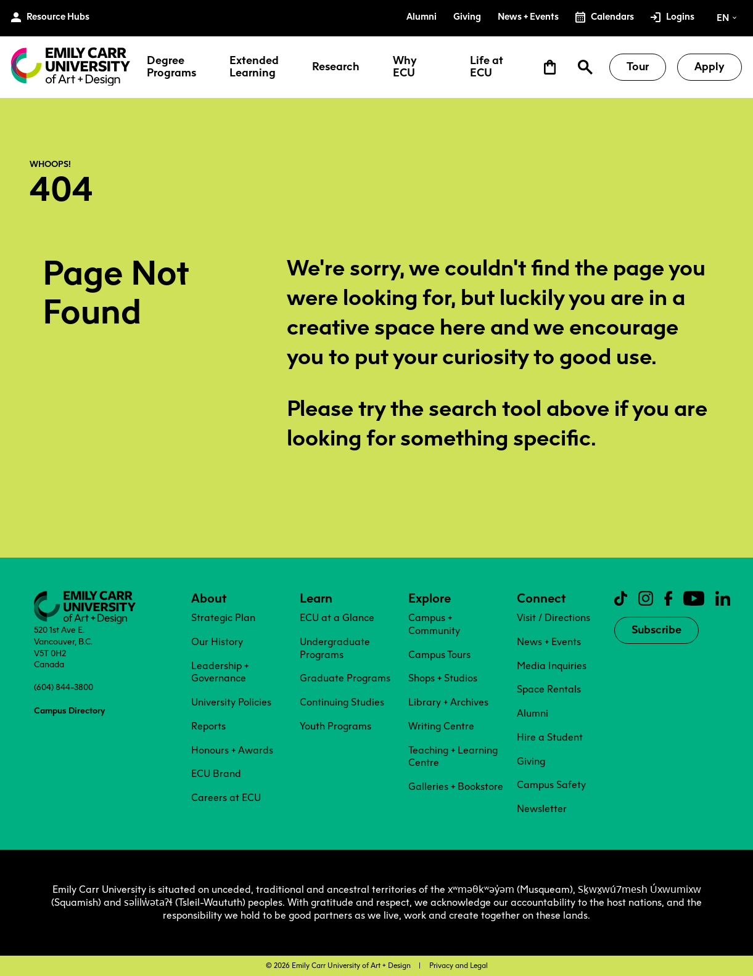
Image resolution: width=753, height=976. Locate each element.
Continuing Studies (342, 702)
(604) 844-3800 (63, 687)
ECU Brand (216, 773)
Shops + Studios (442, 678)
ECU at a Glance (337, 618)
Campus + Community (434, 624)
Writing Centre (441, 726)
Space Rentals (549, 689)
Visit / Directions (553, 618)
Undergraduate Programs (335, 648)
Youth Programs (335, 726)
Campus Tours (439, 655)
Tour (638, 66)
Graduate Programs (345, 678)
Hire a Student (550, 737)
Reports (208, 726)
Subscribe (656, 629)
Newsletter (542, 809)
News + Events (549, 642)
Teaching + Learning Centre (453, 756)
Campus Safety (551, 785)
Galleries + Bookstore (455, 786)
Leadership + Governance (220, 672)
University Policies (231, 702)
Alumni (532, 713)
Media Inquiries (551, 666)
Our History (217, 642)
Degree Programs (171, 67)
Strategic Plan (223, 618)
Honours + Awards (232, 750)
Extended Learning (254, 67)
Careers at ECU (226, 797)
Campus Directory (69, 710)
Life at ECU (486, 67)
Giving (531, 761)
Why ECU (405, 67)
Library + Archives (448, 702)
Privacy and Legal (458, 965)
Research (336, 67)
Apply (709, 66)
